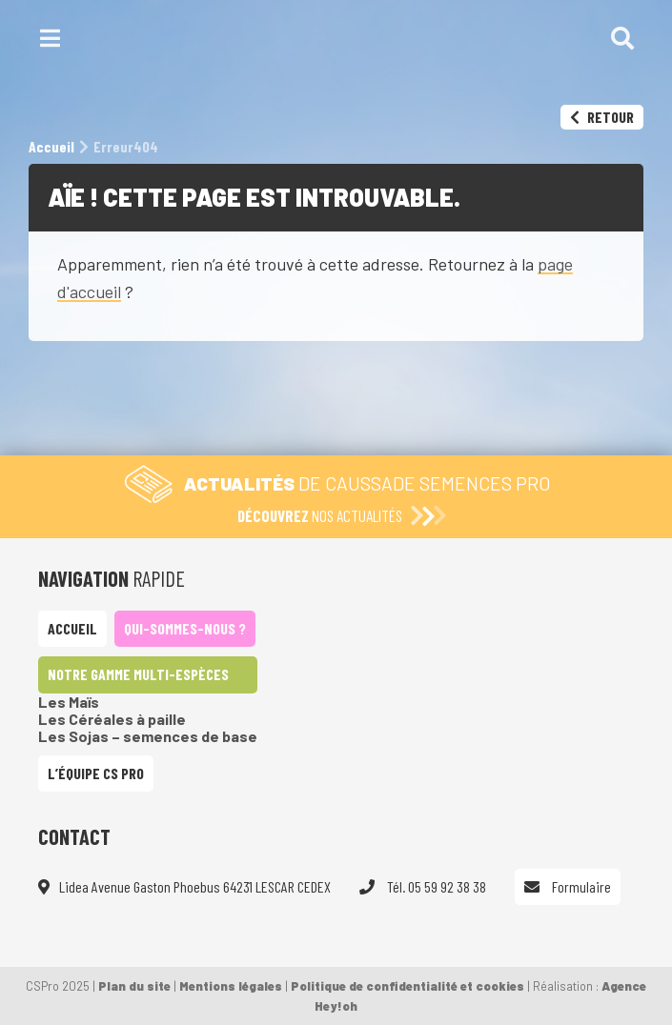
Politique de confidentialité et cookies (407, 986)
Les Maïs (68, 702)
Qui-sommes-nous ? (185, 628)
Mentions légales (230, 986)
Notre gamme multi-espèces (138, 674)
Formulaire (567, 886)
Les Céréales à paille (112, 719)
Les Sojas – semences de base (147, 736)
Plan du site (134, 986)
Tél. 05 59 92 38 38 (422, 886)
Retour (602, 117)
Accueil (72, 628)
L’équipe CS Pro (96, 773)
